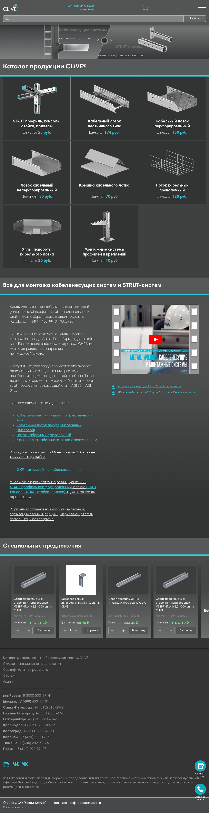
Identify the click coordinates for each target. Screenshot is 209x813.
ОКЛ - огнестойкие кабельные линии (49, 470)
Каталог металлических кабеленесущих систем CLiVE (45, 658)
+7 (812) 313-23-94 (50, 708)
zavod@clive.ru (86, 10)
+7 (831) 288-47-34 (51, 713)
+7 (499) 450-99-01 (81, 6)
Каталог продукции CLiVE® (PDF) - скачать (146, 387)
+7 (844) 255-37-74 (38, 731)
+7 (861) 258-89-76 (40, 725)
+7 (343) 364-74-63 (43, 719)
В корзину (44, 630)
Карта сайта (13, 807)
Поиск (194, 18)
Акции (8, 682)
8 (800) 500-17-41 (37, 696)
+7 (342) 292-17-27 (30, 749)
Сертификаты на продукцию (25, 670)
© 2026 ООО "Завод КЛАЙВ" (24, 803)
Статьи (8, 676)
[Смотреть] (155, 339)
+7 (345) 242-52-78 (33, 743)
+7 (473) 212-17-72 (35, 737)
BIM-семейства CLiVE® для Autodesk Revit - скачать (153, 393)
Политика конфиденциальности (77, 803)
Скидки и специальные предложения (32, 664)
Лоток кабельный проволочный (44, 435)
